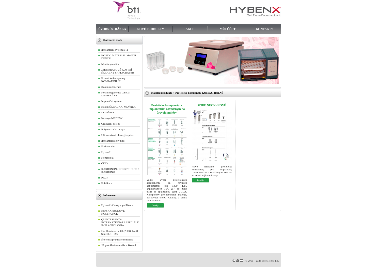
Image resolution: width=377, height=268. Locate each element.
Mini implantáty (110, 63)
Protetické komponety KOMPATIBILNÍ (199, 92)
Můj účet (228, 29)
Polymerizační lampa (113, 129)
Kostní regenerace (111, 86)
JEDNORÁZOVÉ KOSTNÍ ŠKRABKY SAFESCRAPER (117, 71)
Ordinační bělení (110, 123)
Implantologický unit (113, 140)
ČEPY (105, 163)
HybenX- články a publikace (117, 205)
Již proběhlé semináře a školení (118, 245)
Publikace (106, 183)
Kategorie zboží (112, 39)
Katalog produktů (162, 92)
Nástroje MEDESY (112, 118)
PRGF (104, 177)
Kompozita (107, 157)
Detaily (155, 205)
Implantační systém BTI (114, 49)
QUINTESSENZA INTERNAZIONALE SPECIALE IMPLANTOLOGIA (120, 222)
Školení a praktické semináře (117, 239)
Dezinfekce (107, 112)
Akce (190, 29)
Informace (109, 195)
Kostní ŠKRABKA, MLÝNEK (118, 106)
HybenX (106, 151)
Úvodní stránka (112, 29)
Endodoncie (107, 146)
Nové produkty (150, 29)
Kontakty (264, 29)
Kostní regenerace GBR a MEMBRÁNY (115, 94)
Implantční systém (111, 101)
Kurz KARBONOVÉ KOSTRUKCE (113, 212)
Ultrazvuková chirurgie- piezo (118, 135)
